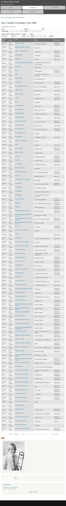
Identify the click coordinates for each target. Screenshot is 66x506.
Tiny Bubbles (18, 183)
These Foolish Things (20, 292)
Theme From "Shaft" (19, 350)
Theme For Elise (19, 366)
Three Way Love (19, 237)
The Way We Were (19, 405)
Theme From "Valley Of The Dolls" (23, 343)
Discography (33, 7)
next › (52, 434)
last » (56, 434)
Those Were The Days (20, 249)
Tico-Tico (17, 226)
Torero (16, 144)
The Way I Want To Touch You (22, 417)
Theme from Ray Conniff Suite (22, 323)
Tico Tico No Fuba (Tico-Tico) (22, 230)
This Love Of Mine (19, 261)
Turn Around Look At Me (20, 121)
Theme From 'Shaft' (19, 339)
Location (23, 34)
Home (11, 7)
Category (26, 29)
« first (10, 434)
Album (36, 40)
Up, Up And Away (19, 105)
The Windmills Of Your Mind (21, 385)
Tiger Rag (17, 206)
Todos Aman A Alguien (20, 167)
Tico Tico (17, 234)
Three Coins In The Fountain (21, 241)
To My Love (17, 175)
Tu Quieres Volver (19, 125)
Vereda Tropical (18, 78)
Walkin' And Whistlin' (19, 43)
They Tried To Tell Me (20, 280)
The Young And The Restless (21, 370)
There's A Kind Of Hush (20, 300)
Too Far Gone (18, 164)
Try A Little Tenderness (20, 132)
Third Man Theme (19, 272)
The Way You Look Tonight (21, 397)
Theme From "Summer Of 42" (22, 346)
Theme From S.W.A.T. (20, 315)
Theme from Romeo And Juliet (22, 319)
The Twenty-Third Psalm (20, 424)
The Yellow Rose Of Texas (21, 374)
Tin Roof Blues (18, 187)
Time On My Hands (19, 199)
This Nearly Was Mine (20, 257)
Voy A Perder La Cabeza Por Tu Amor (23, 62)
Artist (2, 29)
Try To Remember (19, 128)
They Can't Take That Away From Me (23, 288)
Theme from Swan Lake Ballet (22, 311)
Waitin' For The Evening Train (22, 51)
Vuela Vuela (18, 58)
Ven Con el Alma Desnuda (21, 86)
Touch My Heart (18, 136)
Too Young (17, 156)
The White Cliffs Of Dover (21, 389)
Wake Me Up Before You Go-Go (22, 47)
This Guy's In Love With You (21, 269)
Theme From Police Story (21, 331)
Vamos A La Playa (19, 93)
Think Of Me (18, 276)
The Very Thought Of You (21, 420)
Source (31, 34)
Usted (16, 101)
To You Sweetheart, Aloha (21, 171)
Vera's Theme (18, 82)
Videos (11, 11)
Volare (16, 70)
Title (43, 29)
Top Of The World (19, 152)
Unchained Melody (19, 113)
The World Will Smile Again (21, 378)
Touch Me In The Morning (21, 140)
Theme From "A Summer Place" (22, 362)
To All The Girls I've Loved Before (22, 179)
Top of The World (19, 148)
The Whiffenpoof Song (20, 393)
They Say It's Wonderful (20, 284)
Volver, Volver (18, 66)
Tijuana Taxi (18, 202)
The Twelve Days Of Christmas (22, 428)
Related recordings (15, 34)
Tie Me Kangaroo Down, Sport (22, 210)
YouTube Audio (5, 34)
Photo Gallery (54, 7)
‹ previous (15, 434)
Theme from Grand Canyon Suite (22, 335)
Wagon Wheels (18, 55)
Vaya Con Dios (18, 90)
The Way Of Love (19, 413)
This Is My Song (19, 265)
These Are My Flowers (20, 296)
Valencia (17, 97)
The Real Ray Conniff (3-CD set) (10, 487)
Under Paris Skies (19, 109)
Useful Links (33, 11)
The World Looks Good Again (22, 381)
